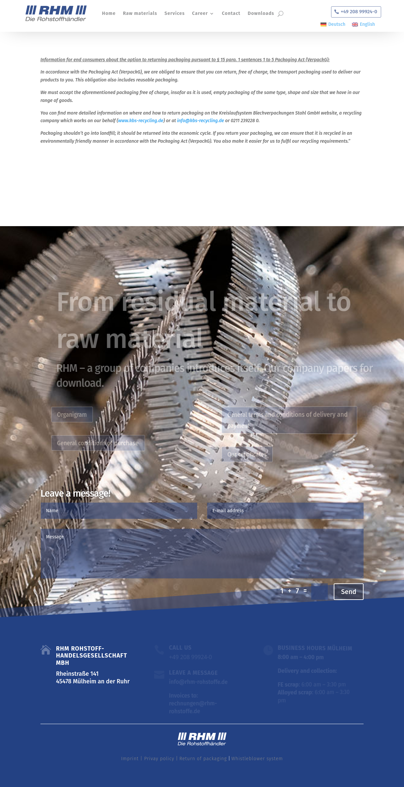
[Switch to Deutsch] (333, 25)
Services (174, 13)
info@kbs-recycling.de (200, 120)
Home (108, 13)
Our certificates (252, 454)
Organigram (78, 414)
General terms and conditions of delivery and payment (289, 419)
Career (200, 13)
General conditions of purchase (101, 443)
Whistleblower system (257, 759)
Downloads (261, 13)
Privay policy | (160, 759)
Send (348, 592)
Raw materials (140, 13)
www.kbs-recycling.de (140, 120)
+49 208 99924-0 (359, 12)
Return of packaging (203, 759)
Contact (231, 13)
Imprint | (132, 759)
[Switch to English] (363, 25)
